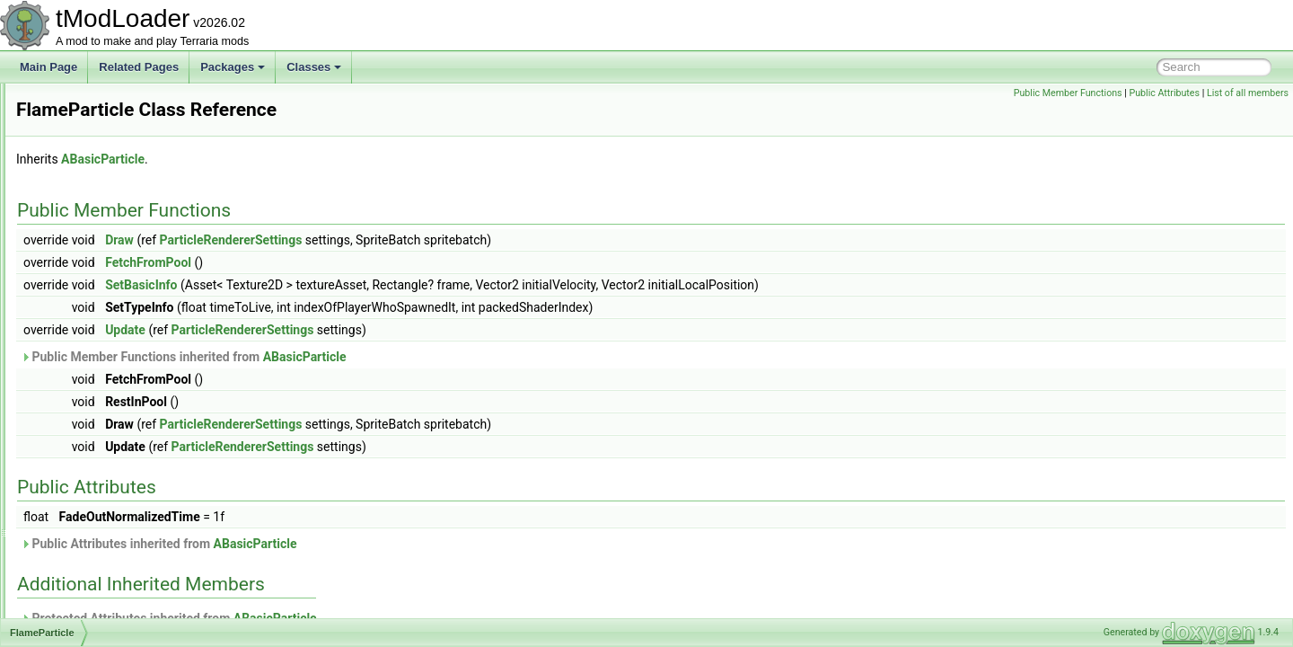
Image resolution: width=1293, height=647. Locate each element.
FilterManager (92, 181)
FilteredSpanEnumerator (118, 161)
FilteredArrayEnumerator (118, 142)
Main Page (48, 67)
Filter (71, 122)
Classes (313, 67)
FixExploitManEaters (108, 320)
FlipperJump (89, 418)
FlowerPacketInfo (101, 478)
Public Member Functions (1068, 93)
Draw (344, 240)
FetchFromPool (373, 262)
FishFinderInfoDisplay (111, 260)
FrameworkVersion (104, 616)
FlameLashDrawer (103, 339)
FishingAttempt (95, 280)
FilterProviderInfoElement (119, 201)
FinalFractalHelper (103, 241)
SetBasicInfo (365, 285)
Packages (232, 67)
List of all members (1248, 93)
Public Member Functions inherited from (408, 357)
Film (69, 102)
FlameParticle (92, 359)
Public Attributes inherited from (383, 543)
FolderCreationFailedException (133, 498)
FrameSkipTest (95, 596)
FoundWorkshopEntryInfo (120, 557)
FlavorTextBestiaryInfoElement (132, 379)
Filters (74, 221)
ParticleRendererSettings (455, 240)
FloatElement (91, 438)
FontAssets (86, 517)
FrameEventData (100, 577)
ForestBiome (89, 537)
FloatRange (87, 458)
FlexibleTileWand (100, 399)
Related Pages (139, 67)
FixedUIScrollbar (99, 300)
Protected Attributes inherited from (393, 618)
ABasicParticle (327, 159)
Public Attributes (1164, 93)
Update (350, 330)
